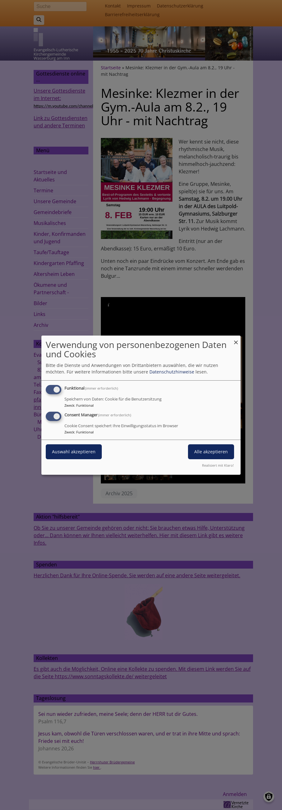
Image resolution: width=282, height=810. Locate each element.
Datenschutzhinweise (171, 372)
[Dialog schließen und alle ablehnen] (236, 339)
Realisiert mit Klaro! (218, 465)
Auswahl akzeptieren (74, 452)
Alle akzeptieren (211, 452)
